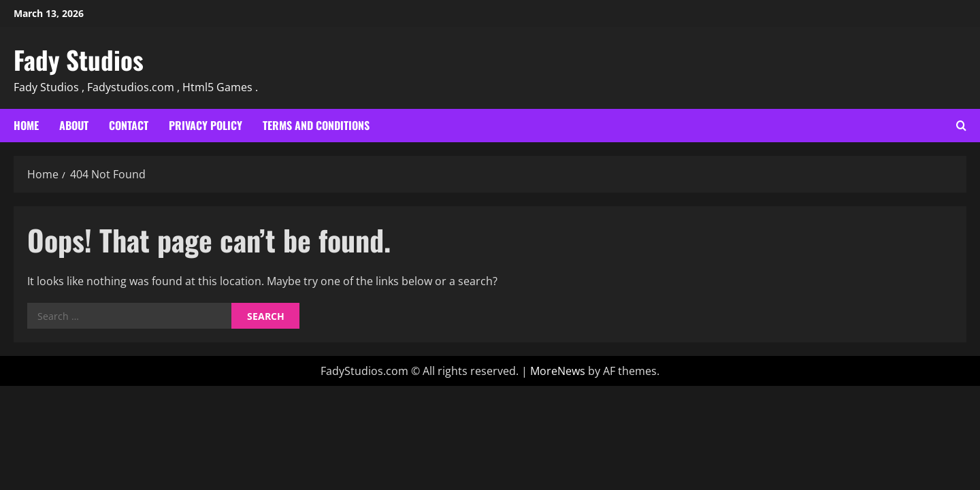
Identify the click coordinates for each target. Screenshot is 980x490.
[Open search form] (961, 125)
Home (26, 125)
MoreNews (557, 370)
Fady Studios (79, 59)
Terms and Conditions (316, 125)
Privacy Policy (205, 125)
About (73, 125)
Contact (128, 125)
